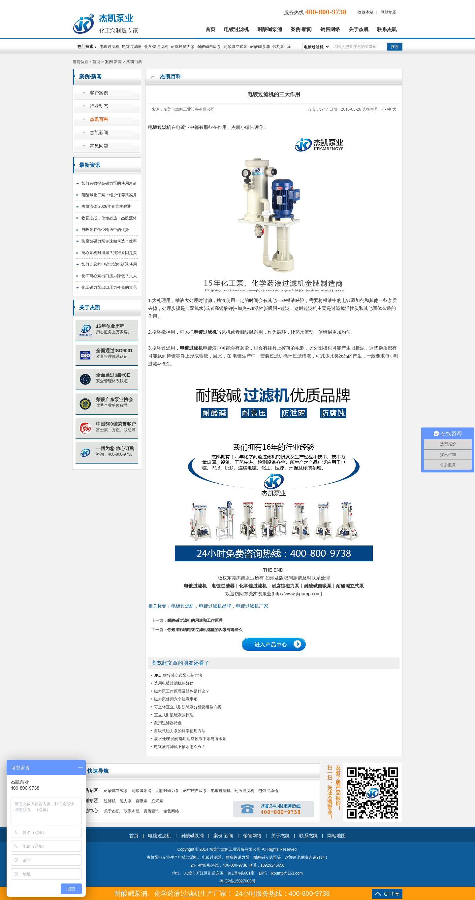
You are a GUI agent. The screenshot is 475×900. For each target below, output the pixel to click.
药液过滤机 (244, 790)
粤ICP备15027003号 (237, 881)
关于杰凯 (358, 29)
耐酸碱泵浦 (269, 29)
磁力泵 (126, 801)
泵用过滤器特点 (168, 723)
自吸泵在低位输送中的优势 (105, 229)
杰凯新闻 (99, 132)
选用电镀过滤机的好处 (174, 683)
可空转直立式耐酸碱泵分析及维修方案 (187, 707)
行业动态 (99, 106)
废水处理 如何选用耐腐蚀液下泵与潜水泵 (190, 738)
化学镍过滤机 (156, 46)
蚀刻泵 (278, 46)
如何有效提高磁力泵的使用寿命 (109, 183)
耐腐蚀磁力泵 (183, 46)
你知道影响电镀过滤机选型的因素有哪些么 (204, 629)
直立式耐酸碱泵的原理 (174, 715)
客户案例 (99, 93)
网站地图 (388, 12)
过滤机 (110, 801)
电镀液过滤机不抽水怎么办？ (180, 746)
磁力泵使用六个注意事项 (176, 699)
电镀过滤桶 (268, 790)
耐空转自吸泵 (195, 790)
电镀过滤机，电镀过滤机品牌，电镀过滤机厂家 (219, 606)
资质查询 (151, 811)
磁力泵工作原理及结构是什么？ (181, 691)
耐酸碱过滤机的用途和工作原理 (195, 620)
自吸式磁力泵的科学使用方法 (180, 731)
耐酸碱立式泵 (235, 46)
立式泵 (157, 801)
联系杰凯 (387, 29)
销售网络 (330, 29)
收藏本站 (365, 12)
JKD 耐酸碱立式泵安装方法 (178, 675)
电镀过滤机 (236, 29)
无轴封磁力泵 (167, 790)
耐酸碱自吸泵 (209, 46)
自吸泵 (141, 801)
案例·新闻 (301, 29)
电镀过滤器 (132, 46)
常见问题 (99, 145)
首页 (210, 29)
